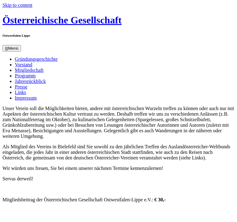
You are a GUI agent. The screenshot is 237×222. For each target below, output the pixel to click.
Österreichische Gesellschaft (62, 20)
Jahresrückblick (30, 81)
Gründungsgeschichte (36, 59)
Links (20, 92)
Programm (25, 75)
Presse (21, 86)
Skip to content (17, 5)
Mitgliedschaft (29, 70)
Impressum (26, 98)
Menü (12, 48)
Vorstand (23, 64)
